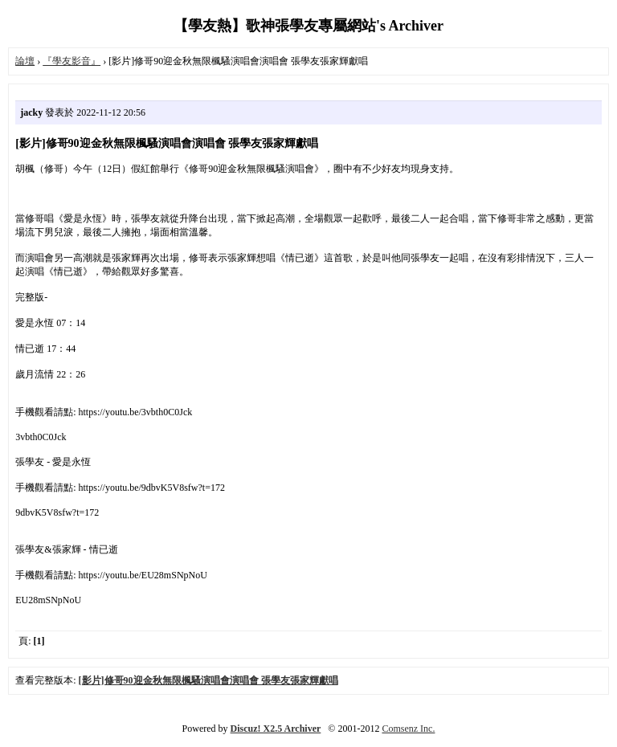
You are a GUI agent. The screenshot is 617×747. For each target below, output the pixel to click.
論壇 (25, 61)
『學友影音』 (71, 61)
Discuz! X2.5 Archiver (276, 728)
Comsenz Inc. (408, 728)
